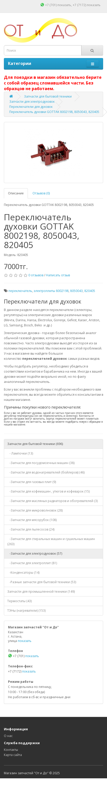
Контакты (11, 750)
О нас (8, 736)
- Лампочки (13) (20, 453)
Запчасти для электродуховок (32, 101)
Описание (16, 193)
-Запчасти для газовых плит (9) (31, 482)
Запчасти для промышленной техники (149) (41, 591)
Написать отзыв (58, 275)
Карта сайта (13, 755)
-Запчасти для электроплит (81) (32, 563)
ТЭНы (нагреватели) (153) (26, 610)
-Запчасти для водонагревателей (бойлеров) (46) (46, 472)
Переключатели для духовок (31, 107)
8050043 (76, 291)
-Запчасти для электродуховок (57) (34, 553)
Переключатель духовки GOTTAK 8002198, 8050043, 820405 (54, 112)
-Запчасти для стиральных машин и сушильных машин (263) (51, 541)
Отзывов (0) (41, 193)
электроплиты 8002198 (51, 291)
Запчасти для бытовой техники (48, 96)
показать (64, 5)
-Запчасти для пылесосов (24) (30, 529)
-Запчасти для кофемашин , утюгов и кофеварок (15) (48, 491)
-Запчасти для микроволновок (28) (35, 510)
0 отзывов (35, 275)
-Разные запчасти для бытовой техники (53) (41, 582)
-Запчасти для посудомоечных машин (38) (41, 463)
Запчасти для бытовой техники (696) (35, 444)
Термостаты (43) (19, 601)
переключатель (20, 291)
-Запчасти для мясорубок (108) (32, 520)
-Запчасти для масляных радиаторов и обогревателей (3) (52, 501)
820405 (89, 291)
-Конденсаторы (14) (23, 572)
